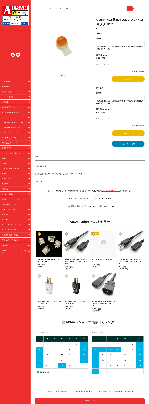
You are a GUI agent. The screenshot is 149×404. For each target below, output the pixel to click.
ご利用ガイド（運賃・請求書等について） (59, 391)
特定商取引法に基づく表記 (84, 391)
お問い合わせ (117, 391)
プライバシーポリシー (103, 391)
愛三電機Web (129, 391)
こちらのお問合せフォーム (110, 192)
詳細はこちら (39, 183)
